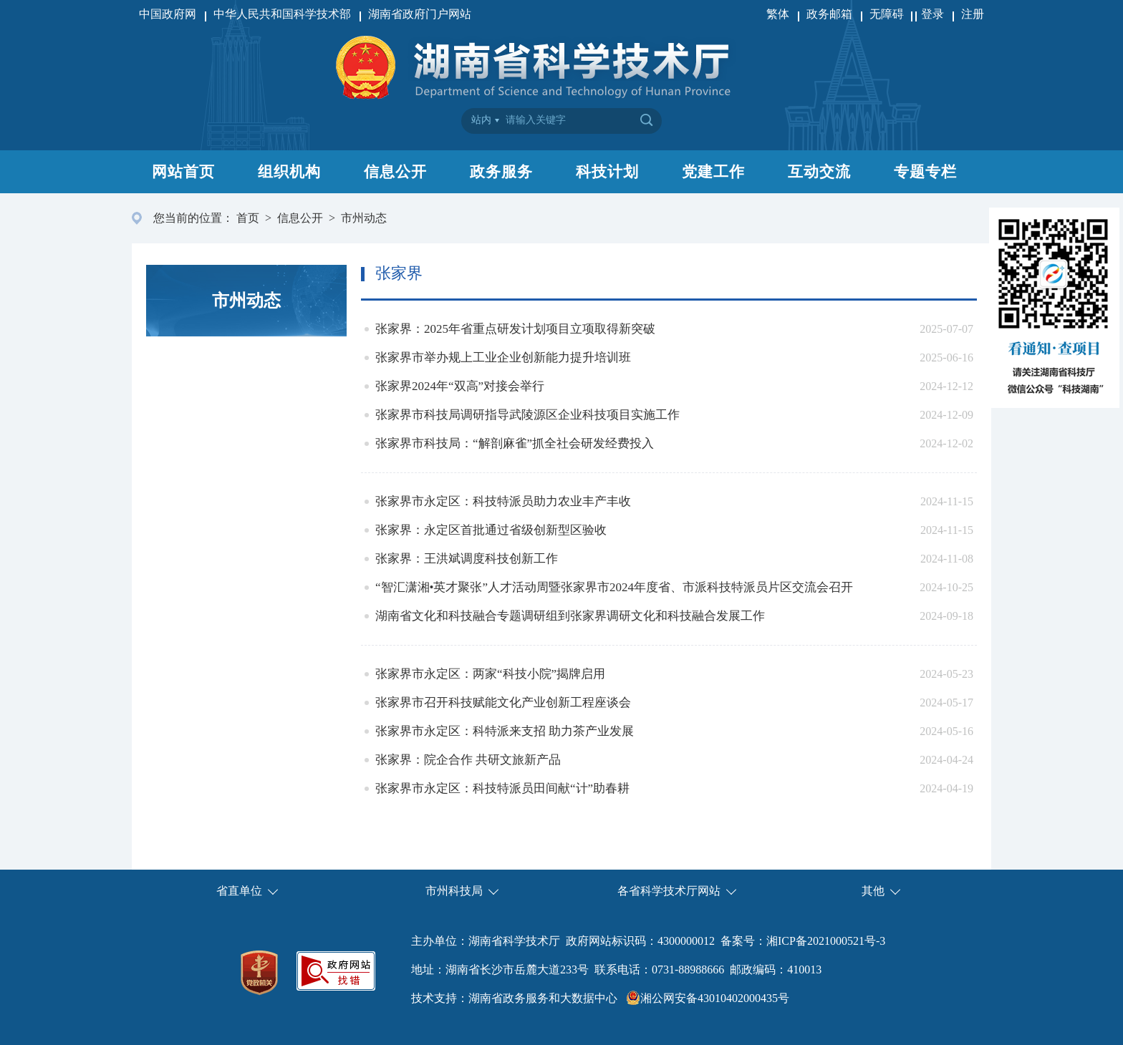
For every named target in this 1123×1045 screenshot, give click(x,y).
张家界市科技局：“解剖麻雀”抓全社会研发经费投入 (514, 443)
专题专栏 (925, 171)
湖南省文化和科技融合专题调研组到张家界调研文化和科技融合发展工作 (570, 616)
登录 (932, 14)
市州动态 (364, 218)
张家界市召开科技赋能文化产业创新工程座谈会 (503, 702)
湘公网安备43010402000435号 (714, 998)
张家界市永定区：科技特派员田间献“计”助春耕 (502, 788)
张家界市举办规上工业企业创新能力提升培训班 (503, 357)
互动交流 (819, 171)
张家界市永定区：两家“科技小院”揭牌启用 (490, 674)
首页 (247, 218)
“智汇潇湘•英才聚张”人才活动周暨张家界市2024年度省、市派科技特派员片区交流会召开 (614, 587)
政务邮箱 (829, 14)
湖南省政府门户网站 (419, 14)
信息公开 (395, 171)
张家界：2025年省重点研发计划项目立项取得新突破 (515, 329)
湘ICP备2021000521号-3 (825, 941)
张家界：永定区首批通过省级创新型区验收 (491, 530)
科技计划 (607, 171)
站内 (481, 120)
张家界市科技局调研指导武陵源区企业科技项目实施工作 (527, 415)
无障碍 (888, 14)
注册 (972, 14)
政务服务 (501, 171)
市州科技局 (454, 891)
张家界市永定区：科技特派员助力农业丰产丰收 (503, 501)
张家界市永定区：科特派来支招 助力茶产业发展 (504, 731)
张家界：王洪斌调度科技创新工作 (466, 558)
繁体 (777, 14)
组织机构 (289, 171)
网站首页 (183, 171)
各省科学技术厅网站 (668, 891)
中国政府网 (167, 14)
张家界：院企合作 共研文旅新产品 (468, 760)
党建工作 (713, 171)
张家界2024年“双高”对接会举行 (459, 386)
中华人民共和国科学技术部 (282, 14)
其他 (873, 891)
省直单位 (239, 891)
